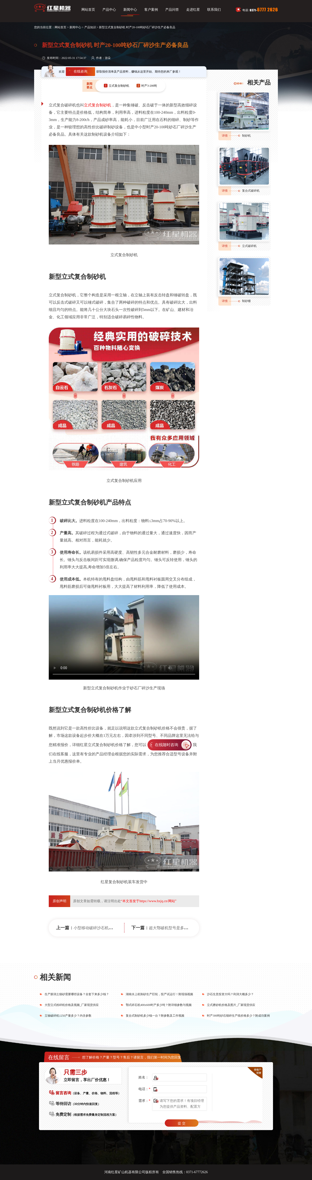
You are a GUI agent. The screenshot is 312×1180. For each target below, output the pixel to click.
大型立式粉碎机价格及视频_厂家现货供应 (72, 1005)
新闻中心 (130, 9)
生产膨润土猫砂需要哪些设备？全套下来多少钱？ (77, 994)
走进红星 (193, 9)
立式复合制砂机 (97, 105)
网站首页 (88, 9)
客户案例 (151, 9)
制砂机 (246, 135)
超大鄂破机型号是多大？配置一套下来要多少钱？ (192, 928)
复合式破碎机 (251, 190)
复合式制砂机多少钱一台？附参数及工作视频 (155, 1015)
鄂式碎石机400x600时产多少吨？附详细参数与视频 (159, 1005)
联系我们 (214, 9)
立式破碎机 (249, 246)
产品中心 (109, 9)
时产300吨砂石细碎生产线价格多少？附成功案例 (238, 1015)
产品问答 (172, 9)
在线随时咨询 (166, 745)
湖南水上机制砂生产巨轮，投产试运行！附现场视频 (159, 994)
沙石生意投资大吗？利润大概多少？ (230, 994)
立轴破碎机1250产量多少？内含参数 (68, 1015)
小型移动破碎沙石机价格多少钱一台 (105, 928)
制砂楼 (246, 301)
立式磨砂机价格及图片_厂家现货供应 (231, 1005)
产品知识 (90, 27)
